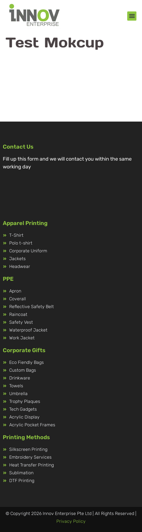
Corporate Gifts (24, 350)
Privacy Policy (71, 521)
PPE (8, 278)
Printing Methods (26, 437)
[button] (131, 16)
